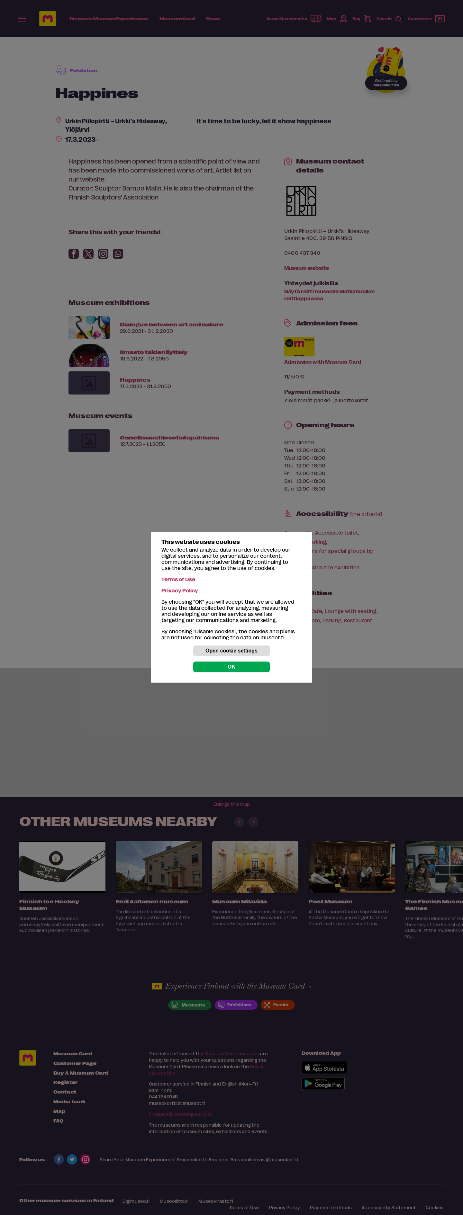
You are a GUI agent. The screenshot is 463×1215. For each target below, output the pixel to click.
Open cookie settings (231, 650)
